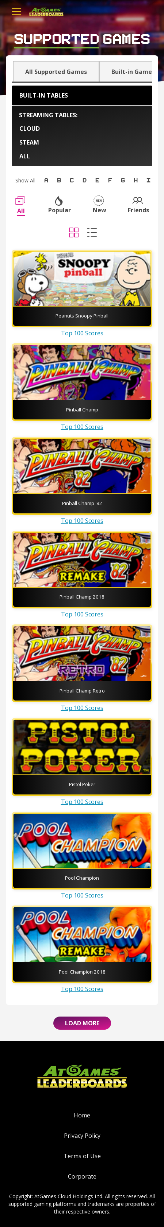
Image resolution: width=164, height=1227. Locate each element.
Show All (25, 180)
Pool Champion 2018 (82, 971)
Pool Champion (82, 878)
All (24, 156)
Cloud (29, 129)
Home (82, 1115)
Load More (82, 1023)
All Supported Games (56, 72)
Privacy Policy (82, 1136)
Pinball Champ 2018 (82, 596)
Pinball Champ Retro (82, 690)
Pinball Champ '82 (82, 503)
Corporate (82, 1176)
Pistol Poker (82, 784)
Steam (29, 142)
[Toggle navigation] (16, 12)
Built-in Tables (43, 95)
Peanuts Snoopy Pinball (82, 315)
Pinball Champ (82, 409)
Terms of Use (82, 1156)
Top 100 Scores (82, 333)
